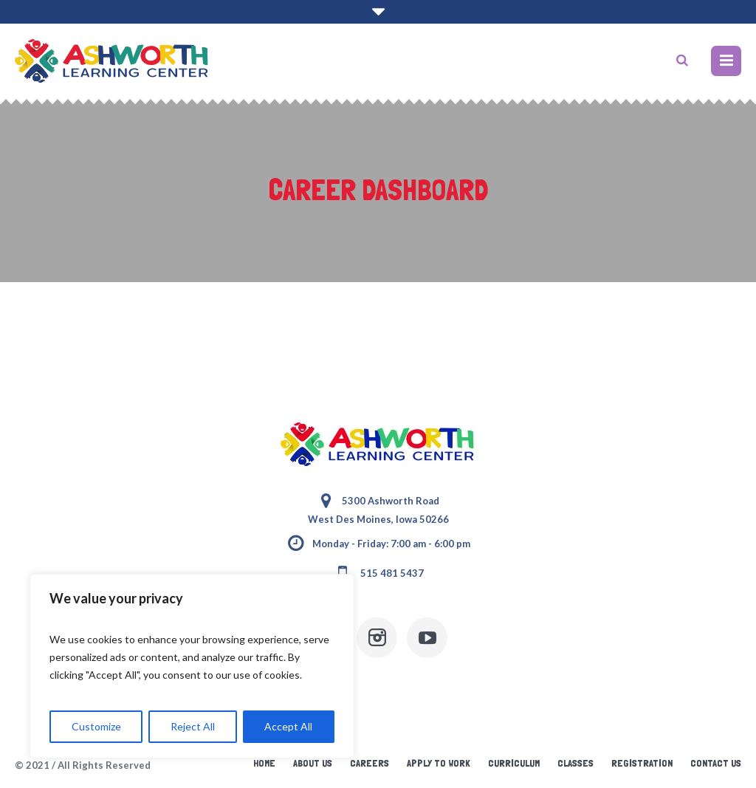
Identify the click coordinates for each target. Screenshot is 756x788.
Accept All (288, 726)
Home (264, 763)
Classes (575, 763)
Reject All (193, 726)
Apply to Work (438, 763)
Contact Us (715, 763)
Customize (96, 726)
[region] (192, 666)
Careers (369, 763)
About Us (312, 763)
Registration (642, 763)
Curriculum (514, 763)
